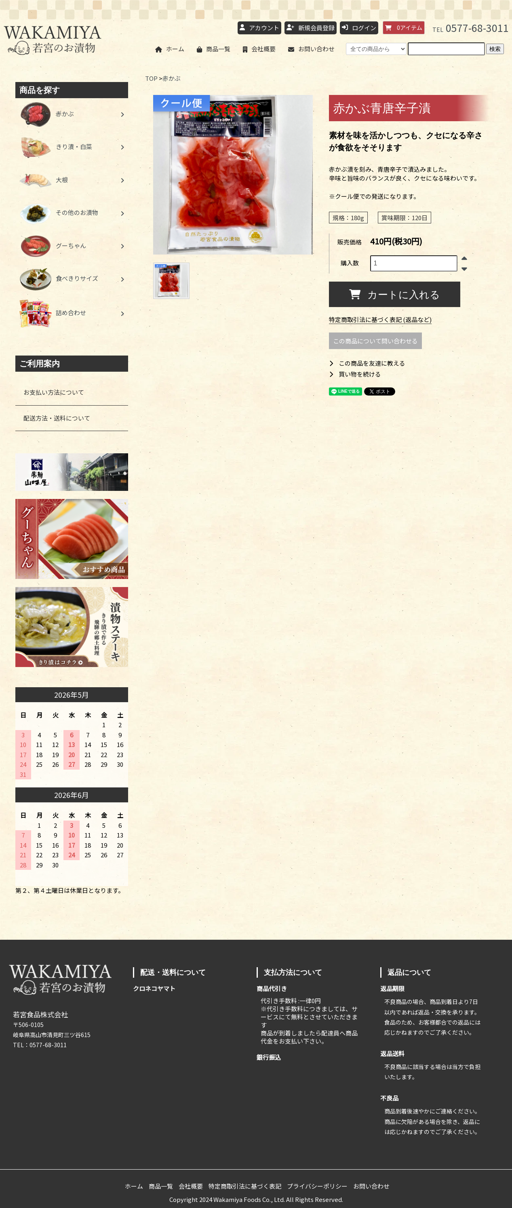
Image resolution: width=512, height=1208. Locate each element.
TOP (151, 78)
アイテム (403, 27)
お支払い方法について (53, 392)
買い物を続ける (355, 374)
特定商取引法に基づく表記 (245, 1186)
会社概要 (259, 49)
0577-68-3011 (470, 27)
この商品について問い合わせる (375, 341)
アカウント (259, 28)
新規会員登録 (311, 28)
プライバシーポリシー (317, 1186)
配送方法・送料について (56, 418)
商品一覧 (213, 49)
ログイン (359, 28)
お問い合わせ (311, 49)
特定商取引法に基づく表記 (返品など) (380, 319)
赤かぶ (171, 78)
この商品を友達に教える (367, 363)
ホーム (169, 49)
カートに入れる (394, 294)
